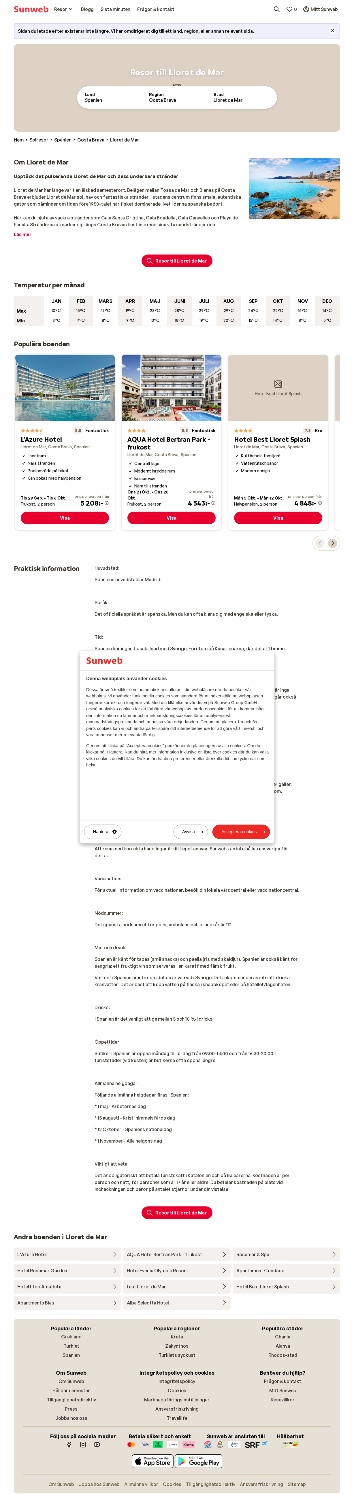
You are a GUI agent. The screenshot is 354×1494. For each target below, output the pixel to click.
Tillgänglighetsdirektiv (71, 1400)
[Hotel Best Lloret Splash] (278, 442)
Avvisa (193, 831)
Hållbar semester (71, 1390)
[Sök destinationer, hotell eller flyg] (277, 9)
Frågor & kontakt (282, 1381)
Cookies (177, 1390)
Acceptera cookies (243, 831)
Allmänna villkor (141, 1484)
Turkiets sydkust (177, 1355)
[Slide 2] (294, 213)
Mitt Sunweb (282, 1390)
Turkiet (71, 1346)
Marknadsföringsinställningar (177, 1400)
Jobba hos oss (71, 1418)
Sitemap (297, 1484)
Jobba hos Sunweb (99, 1484)
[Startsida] (31, 9)
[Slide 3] (299, 213)
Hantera (105, 831)
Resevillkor (283, 1400)
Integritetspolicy (177, 1381)
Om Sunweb (71, 1381)
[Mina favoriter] (291, 9)
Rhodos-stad (282, 1355)
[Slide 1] (290, 213)
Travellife (177, 1418)
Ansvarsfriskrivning (177, 1409)
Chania (282, 1337)
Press (71, 1409)
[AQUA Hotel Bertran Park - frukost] (171, 442)
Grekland (71, 1337)
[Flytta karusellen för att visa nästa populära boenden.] (332, 543)
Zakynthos (177, 1346)
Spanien (71, 1355)
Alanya (283, 1346)
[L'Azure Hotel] (65, 442)
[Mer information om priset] (106, 503)
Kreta (177, 1337)
